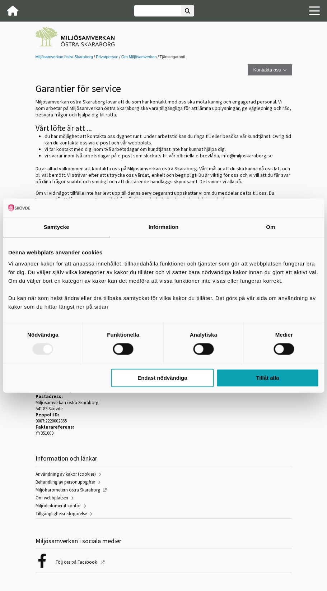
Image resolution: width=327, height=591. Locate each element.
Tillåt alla (267, 378)
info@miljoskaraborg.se (247, 155)
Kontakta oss (267, 70)
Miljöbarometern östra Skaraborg (68, 490)
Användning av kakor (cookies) (66, 474)
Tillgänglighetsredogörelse (61, 514)
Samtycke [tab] (56, 227)
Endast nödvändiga (162, 378)
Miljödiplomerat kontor (58, 506)
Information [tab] (164, 227)
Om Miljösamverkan (139, 57)
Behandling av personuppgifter (65, 482)
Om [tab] (270, 227)
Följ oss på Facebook (77, 562)
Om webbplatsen (52, 498)
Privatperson (107, 57)
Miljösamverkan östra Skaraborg (64, 57)
